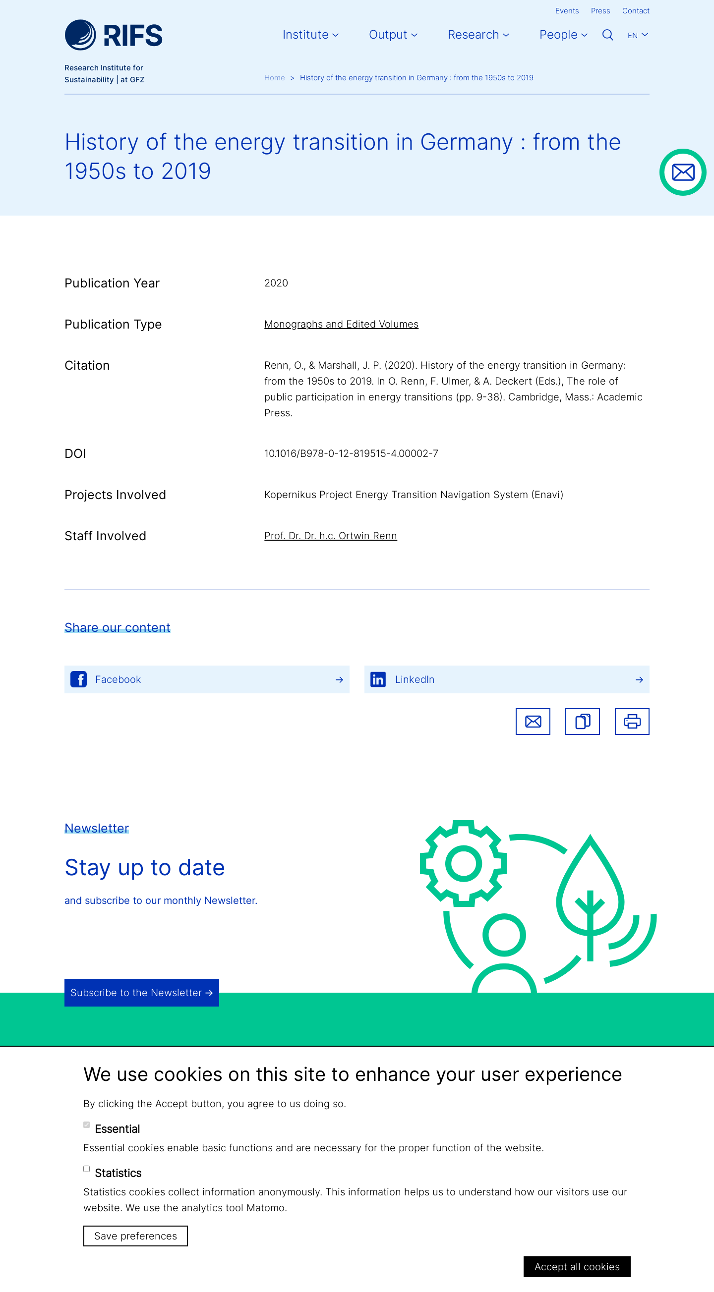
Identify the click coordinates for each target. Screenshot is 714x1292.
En (633, 35)
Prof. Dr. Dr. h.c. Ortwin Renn (330, 536)
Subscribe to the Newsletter (136, 993)
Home (274, 77)
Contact (636, 10)
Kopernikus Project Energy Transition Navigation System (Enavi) (414, 495)
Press (600, 10)
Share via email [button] (533, 721)
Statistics (118, 1173)
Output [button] (388, 34)
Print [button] (632, 721)
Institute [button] (306, 34)
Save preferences (135, 1236)
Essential (117, 1128)
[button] (582, 721)
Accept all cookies (577, 1267)
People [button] (558, 34)
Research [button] (473, 34)
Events (567, 10)
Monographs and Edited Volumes (341, 324)
